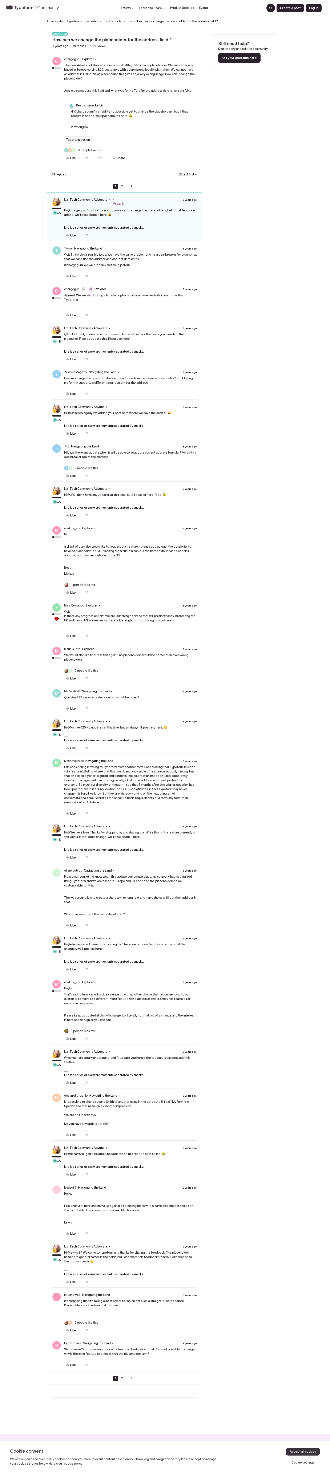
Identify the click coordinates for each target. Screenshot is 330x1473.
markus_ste (72, 528)
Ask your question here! (239, 58)
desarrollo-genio (76, 1095)
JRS (66, 446)
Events (204, 7)
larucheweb (72, 1295)
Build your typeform (118, 21)
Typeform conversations (84, 21)
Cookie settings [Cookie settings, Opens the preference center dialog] (302, 1462)
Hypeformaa (72, 1343)
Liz (66, 199)
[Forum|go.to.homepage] (34, 8)
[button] (290, 8)
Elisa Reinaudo (74, 605)
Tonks (68, 248)
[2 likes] (81, 468)
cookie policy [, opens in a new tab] (73, 1463)
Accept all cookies (303, 1451)
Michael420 (72, 691)
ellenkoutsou (73, 870)
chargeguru (72, 59)
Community (55, 21)
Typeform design (78, 139)
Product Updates (182, 7)
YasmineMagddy (75, 372)
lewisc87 (70, 1187)
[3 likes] (83, 150)
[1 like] (80, 585)
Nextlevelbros (74, 761)
